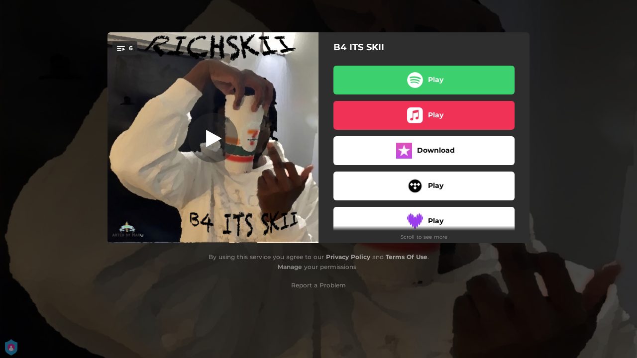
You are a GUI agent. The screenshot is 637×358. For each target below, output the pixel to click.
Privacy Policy (348, 257)
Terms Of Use (406, 257)
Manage (290, 266)
